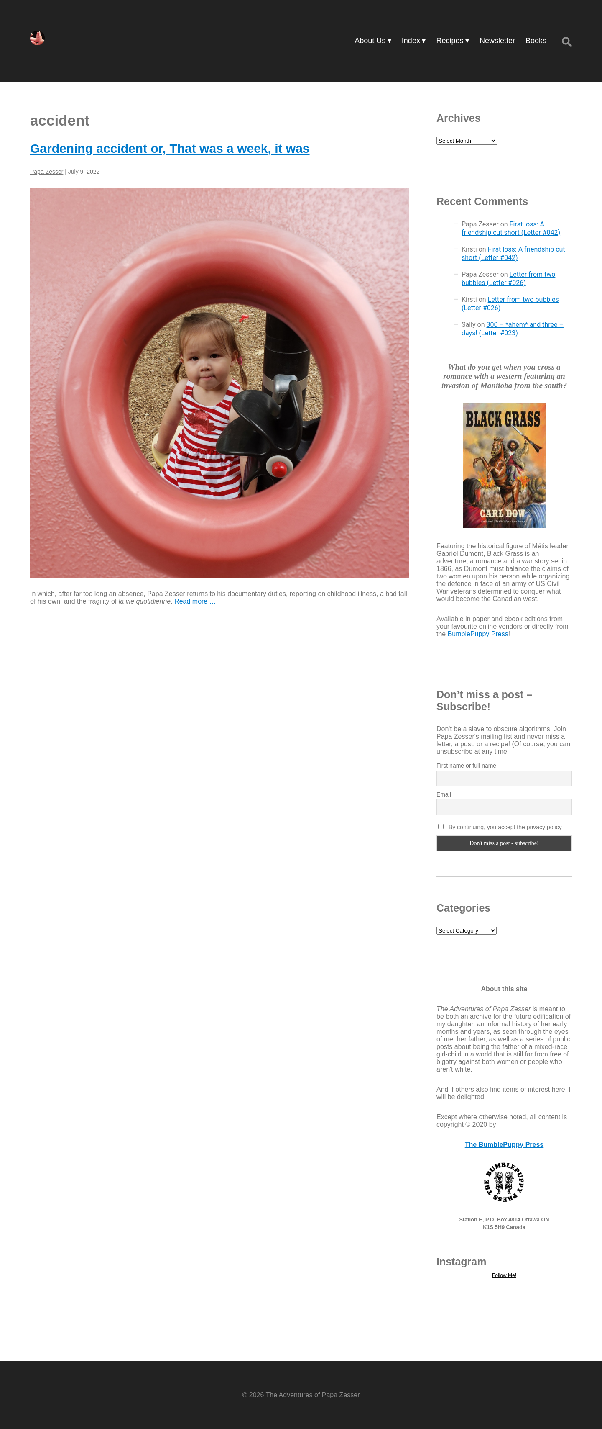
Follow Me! (504, 1275)
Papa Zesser (46, 171)
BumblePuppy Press (478, 633)
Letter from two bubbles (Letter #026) (508, 278)
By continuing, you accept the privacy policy (500, 827)
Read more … (195, 601)
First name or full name (466, 765)
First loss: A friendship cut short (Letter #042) (511, 228)
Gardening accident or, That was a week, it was (170, 148)
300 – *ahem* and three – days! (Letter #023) (513, 329)
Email (443, 794)
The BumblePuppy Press (504, 1144)
